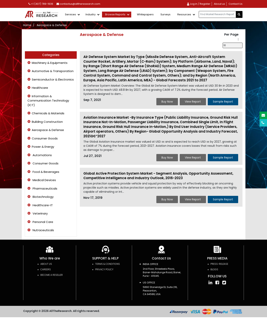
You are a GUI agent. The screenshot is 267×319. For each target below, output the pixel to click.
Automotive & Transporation (50, 71)
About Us (46, 264)
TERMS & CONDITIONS (107, 264)
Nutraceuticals (40, 230)
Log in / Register (198, 4)
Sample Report (223, 102)
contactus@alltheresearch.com (78, 4)
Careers (45, 269)
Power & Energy (40, 147)
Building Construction (45, 122)
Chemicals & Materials (45, 113)
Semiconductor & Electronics (50, 79)
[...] (217, 14)
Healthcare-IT (40, 205)
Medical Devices (41, 180)
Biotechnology (40, 197)
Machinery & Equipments (47, 63)
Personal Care (40, 222)
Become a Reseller (51, 275)
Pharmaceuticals (42, 188)
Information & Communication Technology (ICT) (48, 100)
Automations (39, 155)
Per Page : (231, 36)
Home (27, 25)
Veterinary (37, 213)
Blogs (214, 269)
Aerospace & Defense (52, 25)
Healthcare (37, 88)
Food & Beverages (43, 172)
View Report (193, 102)
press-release (219, 264)
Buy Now (167, 102)
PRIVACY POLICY (104, 269)
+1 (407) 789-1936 (40, 4)
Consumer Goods (42, 138)
